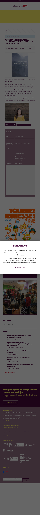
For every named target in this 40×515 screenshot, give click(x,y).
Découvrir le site (20, 268)
